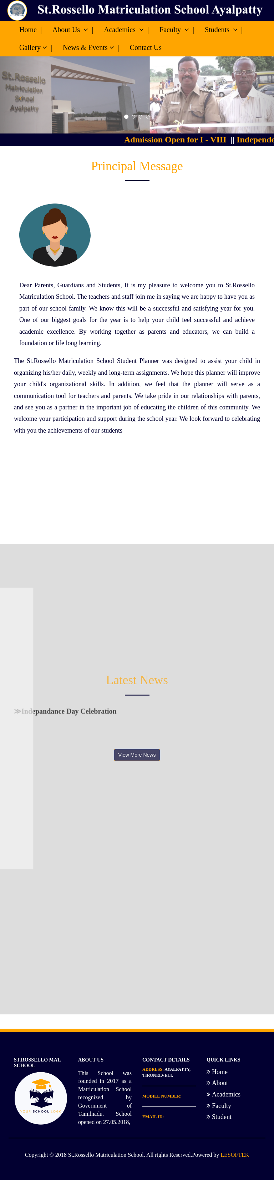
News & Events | (91, 47)
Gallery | (35, 47)
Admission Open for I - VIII (179, 139)
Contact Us (146, 47)
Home (217, 1071)
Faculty (219, 1105)
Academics (223, 1094)
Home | (30, 30)
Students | (224, 30)
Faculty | (176, 30)
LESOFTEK (234, 1155)
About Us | (72, 30)
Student (219, 1116)
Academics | (126, 30)
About (217, 1082)
